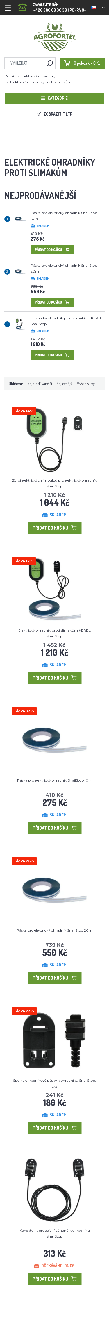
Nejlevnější (64, 383)
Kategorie (54, 98)
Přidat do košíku (52, 249)
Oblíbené (16, 383)
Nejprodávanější (39, 383)
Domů (9, 76)
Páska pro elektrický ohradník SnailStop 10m (54, 780)
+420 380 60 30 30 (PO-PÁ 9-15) (52, 5)
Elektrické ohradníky (38, 76)
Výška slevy (86, 383)
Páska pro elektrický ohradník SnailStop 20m (54, 930)
